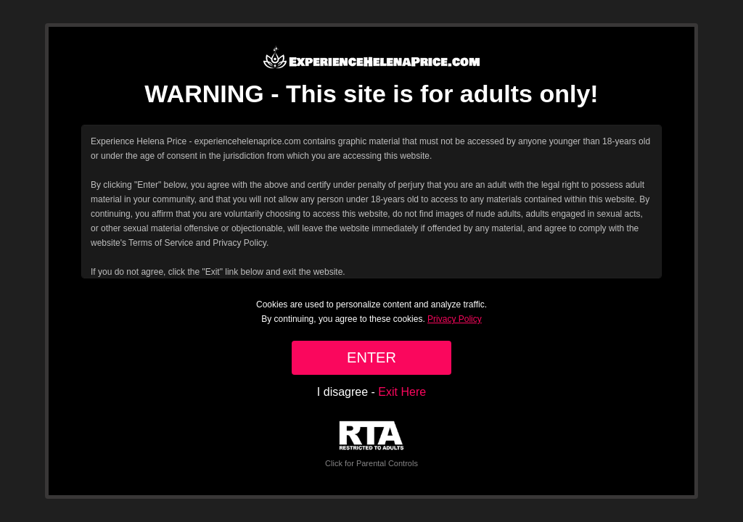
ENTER (371, 357)
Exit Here (402, 392)
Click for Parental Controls (371, 444)
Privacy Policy (454, 319)
